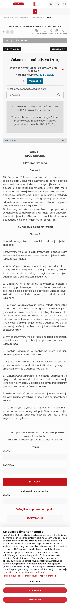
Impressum (31, 575)
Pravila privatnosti (13, 575)
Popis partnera (47, 575)
